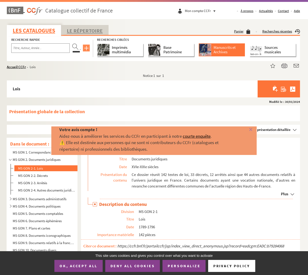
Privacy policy (231, 266)
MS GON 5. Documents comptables (38, 213)
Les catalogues (34, 30)
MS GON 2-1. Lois (30, 168)
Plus (284, 193)
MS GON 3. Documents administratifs (39, 199)
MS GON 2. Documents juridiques (37, 159)
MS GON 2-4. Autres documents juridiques (46, 190)
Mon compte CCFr (201, 10)
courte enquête (197, 136)
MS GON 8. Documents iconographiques (42, 235)
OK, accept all (78, 265)
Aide (297, 11)
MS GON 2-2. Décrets (33, 175)
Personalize (184, 265)
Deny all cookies (132, 265)
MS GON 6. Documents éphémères (37, 221)
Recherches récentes (281, 31)
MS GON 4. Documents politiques (37, 206)
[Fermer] (244, 129)
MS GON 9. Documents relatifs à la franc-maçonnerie (43, 243)
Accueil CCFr (16, 67)
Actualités (266, 11)
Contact (283, 11)
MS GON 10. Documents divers (34, 250)
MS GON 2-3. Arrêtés (32, 183)
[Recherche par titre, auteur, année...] (40, 48)
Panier (242, 31)
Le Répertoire (85, 30)
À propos (247, 11)
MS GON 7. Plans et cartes (31, 228)
